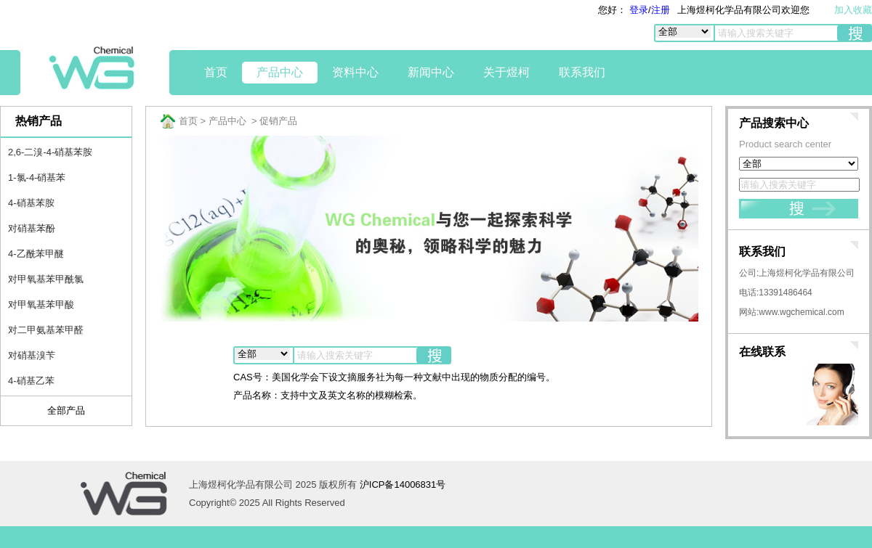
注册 (660, 9)
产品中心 (280, 72)
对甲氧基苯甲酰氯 (46, 279)
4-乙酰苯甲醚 (36, 253)
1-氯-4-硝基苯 (36, 177)
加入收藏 (853, 9)
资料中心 (355, 72)
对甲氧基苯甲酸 (41, 304)
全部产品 (66, 410)
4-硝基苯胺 (31, 202)
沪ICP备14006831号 (403, 484)
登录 (637, 9)
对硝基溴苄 (31, 355)
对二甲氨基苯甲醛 (46, 329)
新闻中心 (431, 72)
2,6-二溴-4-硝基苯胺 (50, 152)
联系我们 (582, 72)
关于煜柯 (506, 72)
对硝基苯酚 (31, 228)
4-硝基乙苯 (31, 380)
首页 (215, 72)
